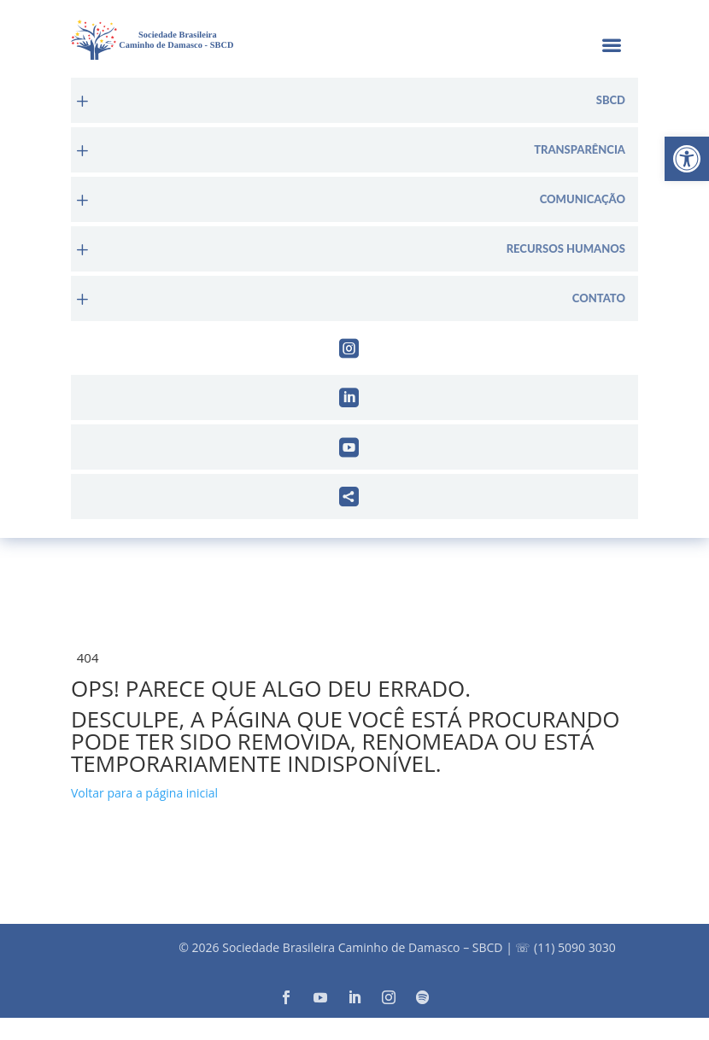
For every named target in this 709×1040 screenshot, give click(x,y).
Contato (598, 298)
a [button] (611, 46)
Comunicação (582, 199)
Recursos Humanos (566, 248)
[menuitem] (354, 100)
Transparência (579, 149)
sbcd (610, 100)
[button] (687, 159)
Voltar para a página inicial (144, 793)
